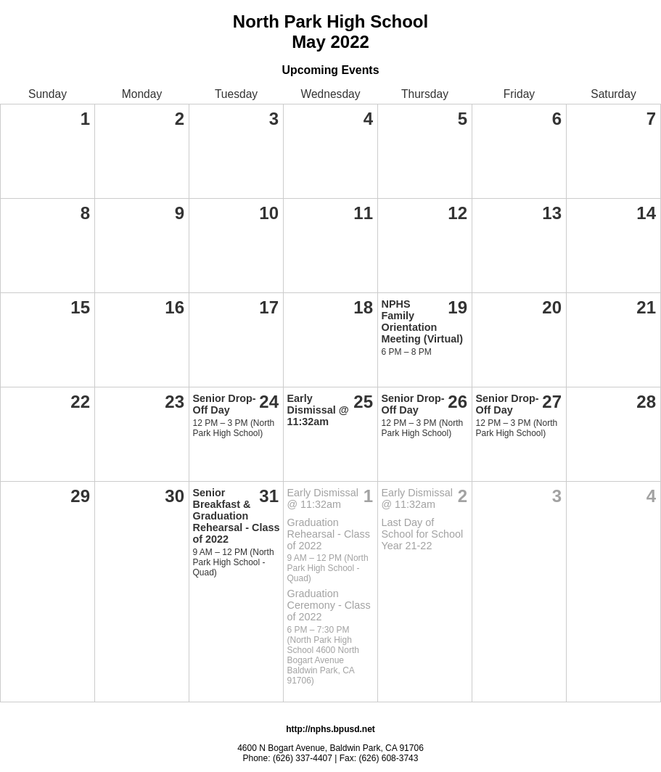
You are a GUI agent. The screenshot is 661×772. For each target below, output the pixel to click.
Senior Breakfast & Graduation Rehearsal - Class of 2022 (236, 516)
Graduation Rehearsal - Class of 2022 (328, 534)
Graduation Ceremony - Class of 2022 (329, 605)
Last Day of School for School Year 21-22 (423, 534)
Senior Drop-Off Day (224, 404)
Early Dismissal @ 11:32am (318, 410)
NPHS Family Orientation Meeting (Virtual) (422, 321)
